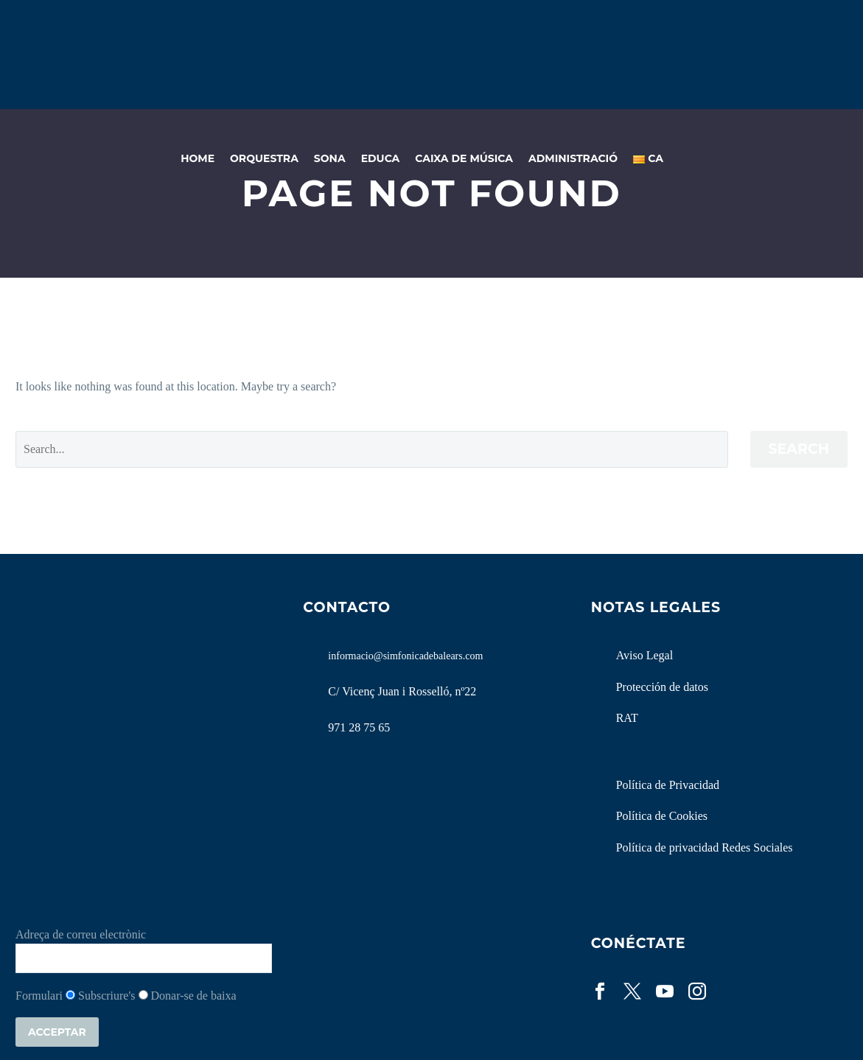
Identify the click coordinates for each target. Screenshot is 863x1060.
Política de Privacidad (667, 785)
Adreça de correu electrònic (80, 934)
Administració (573, 158)
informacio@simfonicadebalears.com (405, 655)
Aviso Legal (644, 655)
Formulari (39, 995)
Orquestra (264, 158)
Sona (330, 158)
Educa (380, 158)
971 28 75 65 (359, 727)
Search (799, 449)
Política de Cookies (661, 816)
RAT (627, 718)
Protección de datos (662, 687)
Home (197, 158)
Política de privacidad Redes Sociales (704, 847)
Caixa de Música (464, 158)
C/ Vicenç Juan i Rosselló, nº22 (402, 691)
